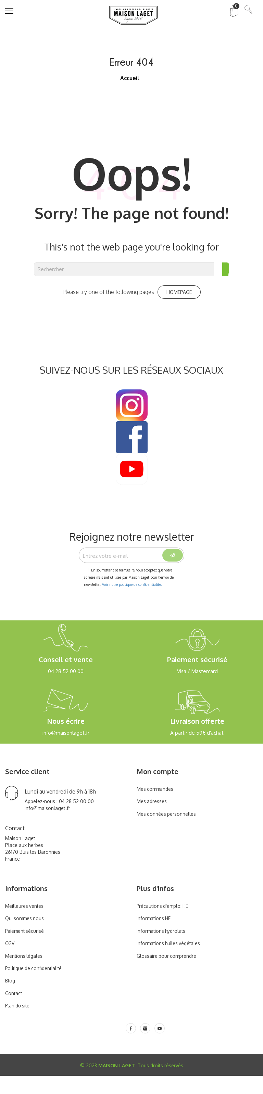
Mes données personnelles (168, 832)
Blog (10, 999)
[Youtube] (159, 1046)
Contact (14, 1011)
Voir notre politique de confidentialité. (132, 603)
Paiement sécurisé (26, 949)
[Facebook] (131, 1046)
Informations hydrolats (163, 949)
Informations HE (155, 937)
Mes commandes (156, 807)
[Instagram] (145, 1046)
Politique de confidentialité (36, 986)
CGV (10, 961)
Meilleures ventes (26, 924)
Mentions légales (25, 974)
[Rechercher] (124, 269)
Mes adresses (153, 819)
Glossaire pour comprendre (168, 974)
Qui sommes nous (26, 937)
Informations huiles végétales (171, 961)
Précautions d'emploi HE (165, 924)
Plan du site (18, 1024)
